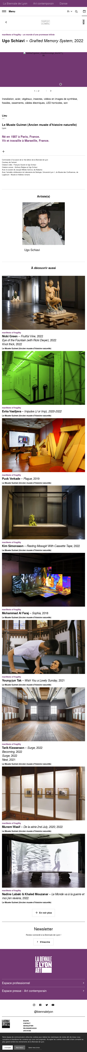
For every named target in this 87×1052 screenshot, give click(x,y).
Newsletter (28, 1026)
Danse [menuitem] (63, 3)
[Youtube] (53, 1005)
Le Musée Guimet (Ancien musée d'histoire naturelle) (39, 125)
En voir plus (43, 913)
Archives (27, 1031)
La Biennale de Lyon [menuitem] (15, 3)
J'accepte (7, 1048)
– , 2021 (33, 680)
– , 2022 (41, 546)
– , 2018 (25, 613)
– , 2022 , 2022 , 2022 (29, 340)
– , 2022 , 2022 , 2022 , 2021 (22, 754)
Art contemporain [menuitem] (43, 3)
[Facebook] (40, 1005)
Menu (8, 11)
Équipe (26, 1021)
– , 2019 (20, 479)
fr (70, 11)
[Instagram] (34, 1005)
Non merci (19, 1048)
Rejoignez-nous (30, 1028)
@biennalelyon (43, 1012)
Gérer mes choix (34, 1048)
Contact (26, 1023)
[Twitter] (47, 1005)
